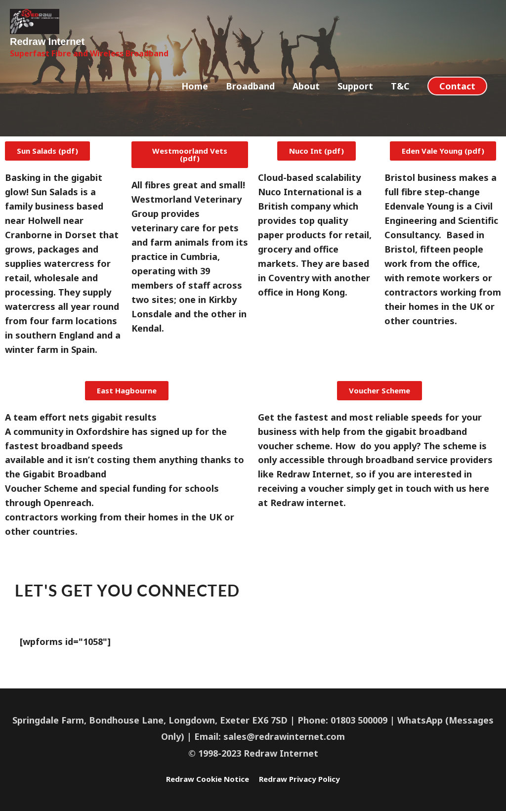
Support (355, 110)
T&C (400, 110)
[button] (457, 109)
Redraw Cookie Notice (199, 778)
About (306, 110)
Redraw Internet (60, 63)
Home (194, 110)
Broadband (250, 110)
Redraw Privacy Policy (308, 778)
